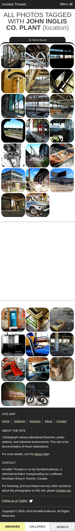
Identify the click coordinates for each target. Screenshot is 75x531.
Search (63, 527)
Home (6, 421)
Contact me (63, 490)
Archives (35, 421)
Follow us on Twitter (18, 501)
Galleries (19, 421)
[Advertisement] (37, 261)
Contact (62, 421)
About (48, 421)
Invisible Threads (14, 4)
